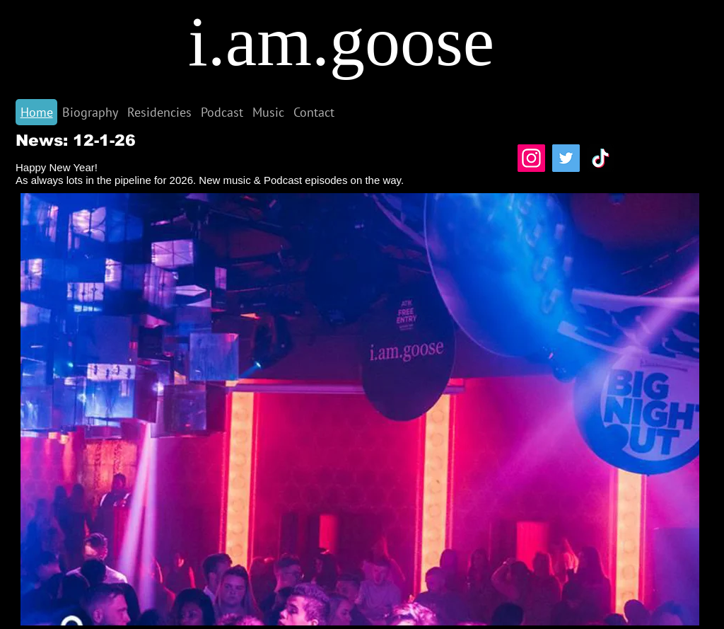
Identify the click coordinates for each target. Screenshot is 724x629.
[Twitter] (566, 158)
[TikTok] (600, 158)
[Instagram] (531, 158)
